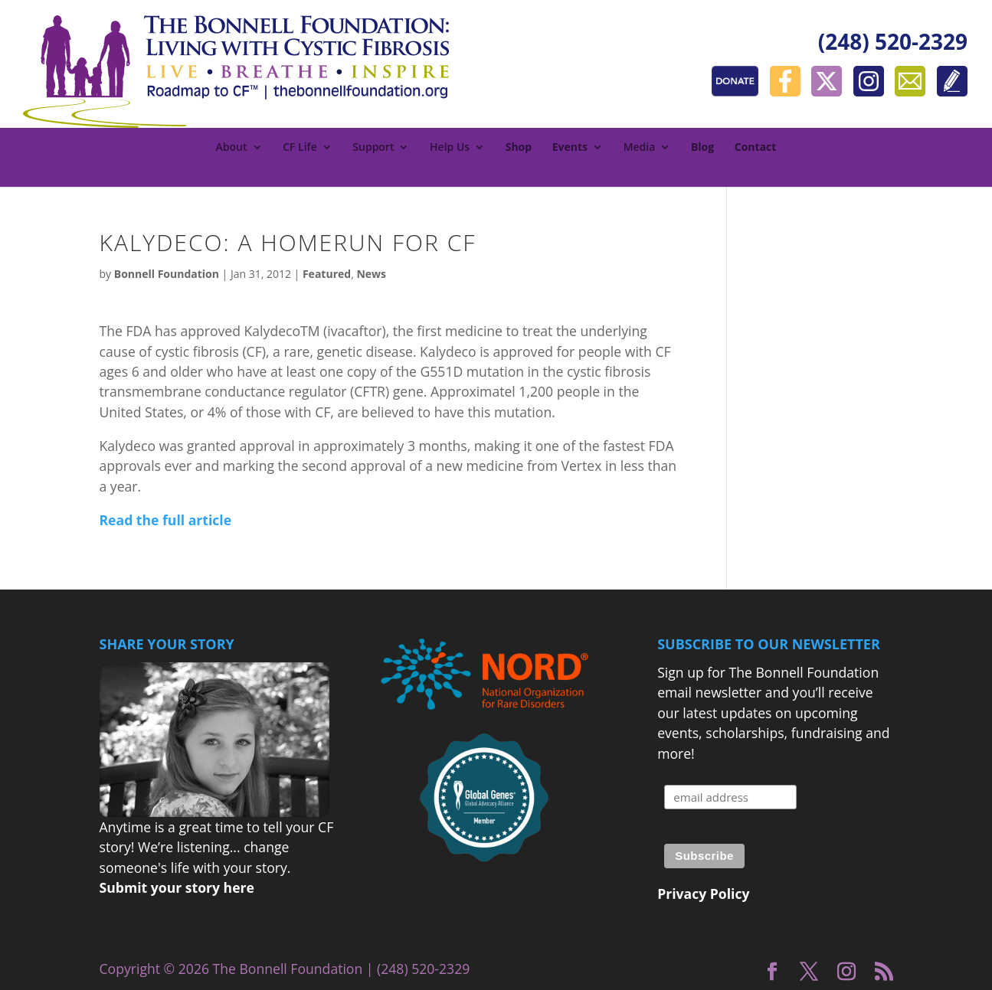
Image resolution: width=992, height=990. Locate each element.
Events (570, 148)
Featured (327, 273)
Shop (519, 148)
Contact (756, 148)
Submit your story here (177, 887)
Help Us (450, 148)
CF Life (300, 148)
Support (373, 148)
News (371, 273)
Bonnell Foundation (166, 273)
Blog (702, 148)
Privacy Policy (703, 893)
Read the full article (166, 520)
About (231, 148)
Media (640, 148)
